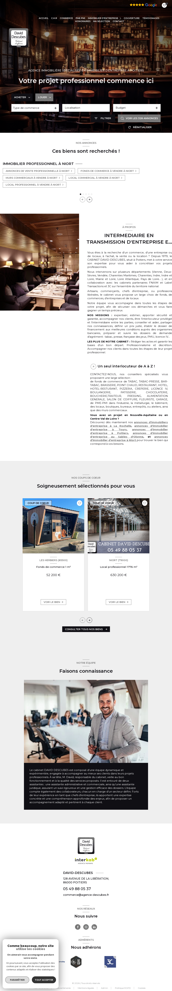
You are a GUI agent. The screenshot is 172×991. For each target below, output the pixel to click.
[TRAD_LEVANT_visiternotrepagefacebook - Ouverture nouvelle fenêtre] (77, 927)
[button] (89, 199)
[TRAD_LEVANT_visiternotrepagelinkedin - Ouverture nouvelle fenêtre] (94, 927)
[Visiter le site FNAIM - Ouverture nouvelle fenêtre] (42, 962)
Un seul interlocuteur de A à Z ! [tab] (126, 366)
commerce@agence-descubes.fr (86, 894)
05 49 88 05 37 (77, 888)
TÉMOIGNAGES (150, 18)
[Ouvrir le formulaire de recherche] (102, 118)
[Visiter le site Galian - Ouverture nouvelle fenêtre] (59, 962)
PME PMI (80, 18)
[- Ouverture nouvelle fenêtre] (110, 962)
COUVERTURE (132, 18)
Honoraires (82, 21)
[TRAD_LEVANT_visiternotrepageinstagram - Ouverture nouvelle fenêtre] (86, 927)
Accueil (43, 18)
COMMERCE (66, 18)
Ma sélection (101, 21)
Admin (104, 988)
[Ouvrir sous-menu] (121, 18)
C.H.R (54, 18)
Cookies (141, 988)
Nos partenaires (63, 988)
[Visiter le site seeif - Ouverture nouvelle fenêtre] (76, 962)
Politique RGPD (123, 988)
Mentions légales (86, 988)
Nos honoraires (41, 988)
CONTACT (118, 21)
